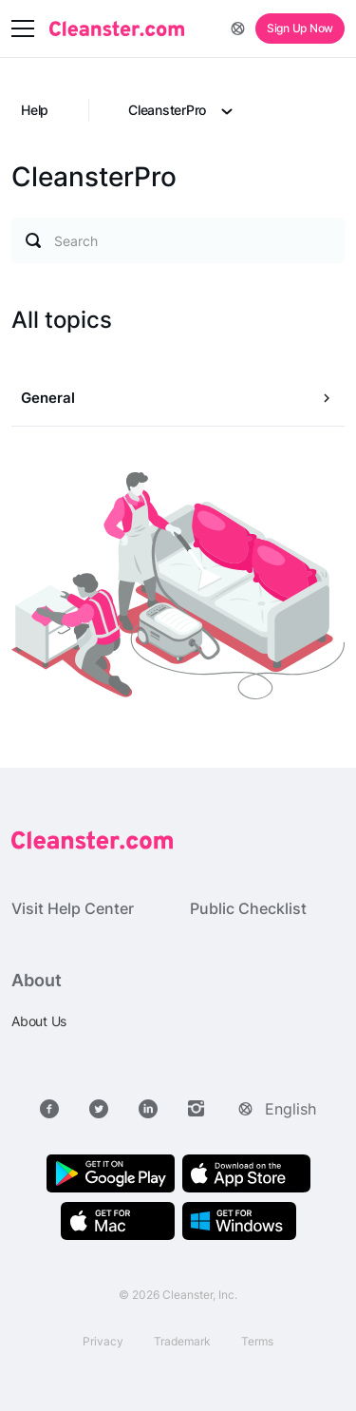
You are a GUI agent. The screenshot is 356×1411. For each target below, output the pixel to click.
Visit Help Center (72, 908)
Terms (257, 1341)
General (48, 398)
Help (34, 110)
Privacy (103, 1341)
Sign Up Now (300, 28)
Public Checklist (248, 908)
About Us (38, 1021)
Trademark (182, 1341)
